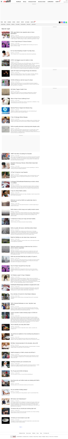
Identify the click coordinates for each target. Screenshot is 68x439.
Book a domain (28, 433)
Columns (17, 24)
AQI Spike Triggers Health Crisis (19, 89)
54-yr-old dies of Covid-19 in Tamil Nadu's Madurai (23, 294)
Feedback (43, 436)
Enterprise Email (32, 1)
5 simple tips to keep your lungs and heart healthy (23, 218)
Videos (41, 433)
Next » (21, 427)
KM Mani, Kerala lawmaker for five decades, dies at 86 (24, 343)
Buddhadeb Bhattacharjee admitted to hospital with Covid (25, 284)
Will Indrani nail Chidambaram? (18, 399)
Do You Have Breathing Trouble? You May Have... (23, 50)
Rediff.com (21, 436)
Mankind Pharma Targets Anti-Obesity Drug (21, 108)
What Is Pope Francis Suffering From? (20, 98)
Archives (34, 24)
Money (24, 1)
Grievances (56, 436)
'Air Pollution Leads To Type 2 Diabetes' (20, 275)
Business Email (41, 1)
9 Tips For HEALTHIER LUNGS (18, 190)
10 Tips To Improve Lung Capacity (19, 172)
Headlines (3, 24)
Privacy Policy (35, 436)
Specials (28, 24)
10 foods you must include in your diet (20, 417)
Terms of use (51, 436)
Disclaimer (31, 436)
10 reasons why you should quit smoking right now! (23, 408)
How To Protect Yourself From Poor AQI (20, 265)
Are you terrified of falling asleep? (19, 389)
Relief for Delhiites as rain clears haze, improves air (23, 237)
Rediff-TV (58, 1)
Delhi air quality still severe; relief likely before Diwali (24, 228)
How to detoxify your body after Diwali (20, 324)
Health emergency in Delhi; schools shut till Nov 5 (23, 352)
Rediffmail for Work (22, 433)
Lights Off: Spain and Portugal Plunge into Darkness (24, 70)
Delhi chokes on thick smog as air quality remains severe (25, 209)
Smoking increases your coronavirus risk (21, 361)
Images (12, 24)
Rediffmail (18, 1)
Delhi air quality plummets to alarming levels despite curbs (25, 126)
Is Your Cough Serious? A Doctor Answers (21, 41)
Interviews (23, 24)
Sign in (67, 0)
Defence (8, 24)
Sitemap (40, 436)
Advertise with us (26, 436)
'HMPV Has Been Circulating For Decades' (21, 153)
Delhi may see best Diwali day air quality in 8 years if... (24, 256)
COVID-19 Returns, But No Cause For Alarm (22, 80)
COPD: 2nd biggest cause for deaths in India (22, 60)
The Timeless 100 (46, 433)
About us (47, 436)
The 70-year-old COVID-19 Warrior (19, 371)
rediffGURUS (50, 1)
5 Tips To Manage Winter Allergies (19, 117)
